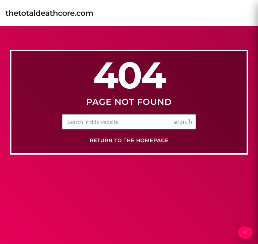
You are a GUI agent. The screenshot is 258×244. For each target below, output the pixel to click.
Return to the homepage (129, 140)
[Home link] (49, 13)
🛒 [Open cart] (245, 232)
